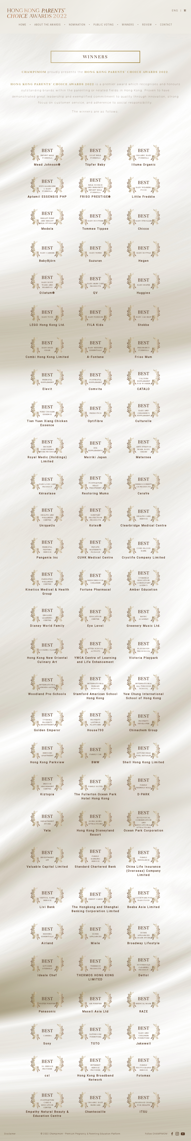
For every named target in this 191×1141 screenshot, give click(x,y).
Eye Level (95, 625)
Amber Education (144, 589)
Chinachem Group (143, 730)
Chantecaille (95, 1111)
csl (47, 1075)
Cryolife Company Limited (143, 557)
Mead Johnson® (47, 164)
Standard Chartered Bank (95, 866)
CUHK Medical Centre (95, 557)
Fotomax (144, 1075)
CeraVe (144, 493)
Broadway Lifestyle (143, 943)
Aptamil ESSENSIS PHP (47, 196)
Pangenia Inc (47, 557)
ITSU (144, 1111)
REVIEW (147, 24)
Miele (95, 943)
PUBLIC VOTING (104, 24)
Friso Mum (143, 357)
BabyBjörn (47, 260)
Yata (47, 830)
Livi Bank (47, 907)
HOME (22, 24)
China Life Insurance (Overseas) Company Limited (143, 871)
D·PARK (143, 794)
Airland (47, 943)
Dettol (143, 975)
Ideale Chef (47, 975)
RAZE (143, 1011)
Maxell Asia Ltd (95, 1011)
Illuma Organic (144, 164)
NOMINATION (77, 24)
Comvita (95, 389)
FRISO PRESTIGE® (95, 196)
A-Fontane (95, 357)
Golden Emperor (47, 730)
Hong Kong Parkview (47, 762)
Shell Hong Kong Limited (143, 762)
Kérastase (47, 493)
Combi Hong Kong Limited (47, 357)
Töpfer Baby (95, 164)
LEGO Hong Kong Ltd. (47, 325)
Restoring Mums (95, 493)
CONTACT (166, 24)
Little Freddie (143, 196)
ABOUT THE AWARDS (47, 24)
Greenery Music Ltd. (144, 625)
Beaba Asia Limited (143, 907)
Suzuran (95, 260)
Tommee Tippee (95, 228)
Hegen (143, 260)
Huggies (143, 293)
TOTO (95, 1043)
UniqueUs (47, 525)
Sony (47, 1043)
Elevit (47, 389)
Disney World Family (47, 625)
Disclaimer (10, 1134)
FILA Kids (95, 325)
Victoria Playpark (143, 658)
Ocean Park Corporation (143, 830)
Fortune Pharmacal (95, 589)
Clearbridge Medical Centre (144, 525)
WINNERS (128, 24)
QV (95, 293)
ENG (175, 10)
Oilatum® (47, 293)
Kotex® (95, 525)
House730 (95, 730)
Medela (47, 228)
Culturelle (143, 421)
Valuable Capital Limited (47, 866)
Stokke (143, 325)
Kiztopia (47, 794)
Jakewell (143, 1043)
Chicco (143, 228)
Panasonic (47, 1011)
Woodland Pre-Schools (47, 694)
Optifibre (95, 421)
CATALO (143, 389)
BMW (95, 762)
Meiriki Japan (95, 457)
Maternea (143, 457)
